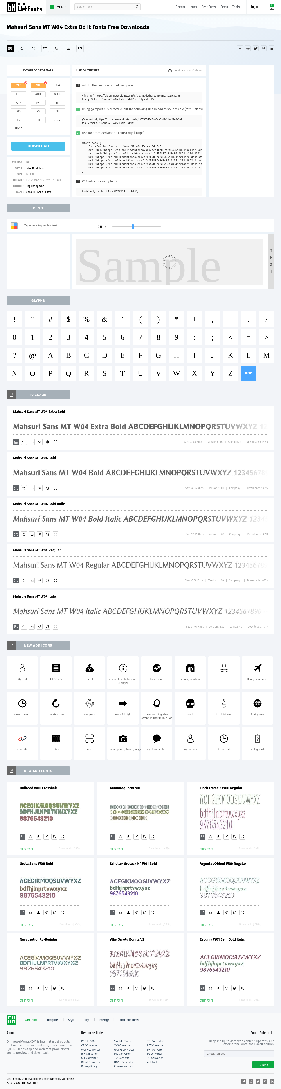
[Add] (10, 48)
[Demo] (33, 48)
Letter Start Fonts (129, 1020)
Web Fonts (31, 1020)
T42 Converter (122, 1058)
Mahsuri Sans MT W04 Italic (35, 596)
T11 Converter (155, 1058)
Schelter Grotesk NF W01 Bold (133, 864)
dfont (57, 119)
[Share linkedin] (271, 48)
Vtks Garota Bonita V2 (127, 939)
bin (58, 102)
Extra (48, 192)
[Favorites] (21, 48)
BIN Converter (89, 1053)
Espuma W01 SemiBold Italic (222, 939)
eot (18, 94)
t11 (38, 119)
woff (38, 94)
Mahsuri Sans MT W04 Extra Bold (39, 412)
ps (38, 111)
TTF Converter (155, 1041)
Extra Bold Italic (34, 168)
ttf (18, 85)
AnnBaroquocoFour (125, 788)
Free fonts (26, 7)
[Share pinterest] (264, 48)
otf (18, 102)
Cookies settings (123, 1066)
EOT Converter (155, 1045)
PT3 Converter (122, 1053)
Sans (40, 192)
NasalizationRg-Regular (38, 939)
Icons (193, 7)
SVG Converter (122, 1045)
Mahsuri (30, 192)
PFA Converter (155, 1049)
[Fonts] (80, 48)
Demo (224, 7)
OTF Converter (89, 1045)
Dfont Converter (90, 1062)
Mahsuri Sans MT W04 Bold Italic (39, 504)
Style (71, 1020)
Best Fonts (209, 7)
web (38, 85)
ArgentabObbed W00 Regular (223, 864)
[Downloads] (32, 442)
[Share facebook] (240, 48)
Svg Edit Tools (122, 1041)
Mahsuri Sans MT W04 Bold (34, 458)
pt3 (18, 111)
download (38, 146)
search (137, 7)
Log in (254, 7)
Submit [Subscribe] (263, 1065)
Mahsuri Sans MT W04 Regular (37, 550)
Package (104, 1020)
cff (58, 111)
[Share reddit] (248, 48)
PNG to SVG (88, 1041)
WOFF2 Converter (124, 1049)
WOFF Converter (90, 1049)
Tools (236, 7)
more (248, 373)
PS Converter (154, 1053)
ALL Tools (152, 1062)
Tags (86, 1020)
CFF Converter (89, 1058)
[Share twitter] (256, 48)
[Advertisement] (241, 131)
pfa (38, 102)
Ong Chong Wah (34, 186)
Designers (52, 1020)
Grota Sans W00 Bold (36, 864)
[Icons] (68, 48)
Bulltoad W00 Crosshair (38, 788)
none (18, 128)
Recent (180, 7)
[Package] (56, 48)
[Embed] (47, 442)
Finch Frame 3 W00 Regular (221, 788)
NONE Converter (123, 1062)
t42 (19, 119)
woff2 (58, 94)
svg (57, 85)
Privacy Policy (89, 1066)
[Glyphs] (45, 48)
